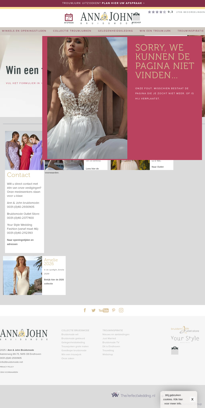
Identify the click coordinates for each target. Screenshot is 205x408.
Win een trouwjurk (71, 354)
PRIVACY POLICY (7, 366)
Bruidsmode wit (69, 334)
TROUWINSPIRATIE (112, 330)
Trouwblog (108, 350)
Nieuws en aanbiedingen (116, 334)
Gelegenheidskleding (73, 342)
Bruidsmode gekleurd (73, 338)
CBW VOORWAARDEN (9, 372)
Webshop (107, 354)
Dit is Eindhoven (111, 346)
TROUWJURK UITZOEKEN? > (103, 3)
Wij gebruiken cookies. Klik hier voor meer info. (173, 399)
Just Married (109, 338)
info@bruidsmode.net (11, 362)
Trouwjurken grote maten (75, 346)
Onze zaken (67, 358)
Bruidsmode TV (110, 342)
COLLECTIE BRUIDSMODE (75, 330)
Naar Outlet (158, 167)
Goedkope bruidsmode (73, 350)
